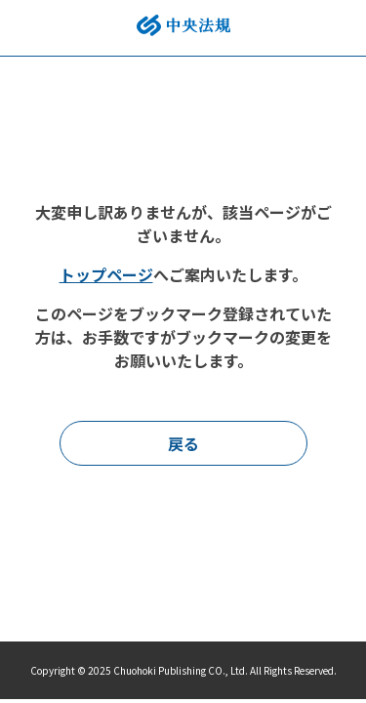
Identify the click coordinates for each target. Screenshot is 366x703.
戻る (183, 443)
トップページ (106, 274)
